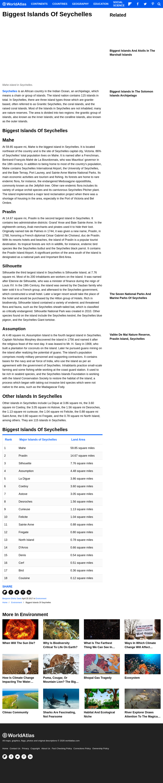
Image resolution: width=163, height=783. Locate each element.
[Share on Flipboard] (4, 592)
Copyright (35, 748)
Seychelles (9, 91)
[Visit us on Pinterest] (23, 756)
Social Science (118, 4)
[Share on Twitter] (16, 592)
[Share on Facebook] (10, 592)
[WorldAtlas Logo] (15, 4)
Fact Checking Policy (62, 748)
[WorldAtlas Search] (159, 4)
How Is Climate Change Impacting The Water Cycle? (18, 681)
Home (5, 748)
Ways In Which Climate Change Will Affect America (140, 647)
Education (100, 4)
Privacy (25, 748)
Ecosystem (132, 677)
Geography (80, 4)
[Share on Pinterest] (23, 592)
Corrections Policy (82, 748)
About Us (45, 748)
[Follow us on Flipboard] (4, 756)
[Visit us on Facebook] (11, 756)
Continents (39, 4)
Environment (41, 598)
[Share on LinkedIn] (29, 592)
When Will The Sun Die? (18, 643)
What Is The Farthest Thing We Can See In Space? (98, 647)
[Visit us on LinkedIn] (30, 756)
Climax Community (15, 712)
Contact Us (15, 748)
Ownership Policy (100, 748)
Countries (59, 4)
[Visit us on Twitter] (17, 756)
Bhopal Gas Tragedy (98, 677)
